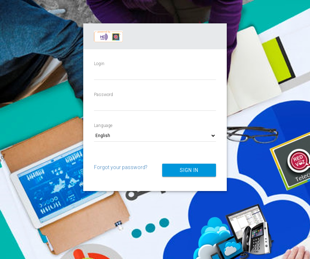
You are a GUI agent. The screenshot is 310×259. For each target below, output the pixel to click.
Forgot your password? (120, 167)
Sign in (189, 170)
